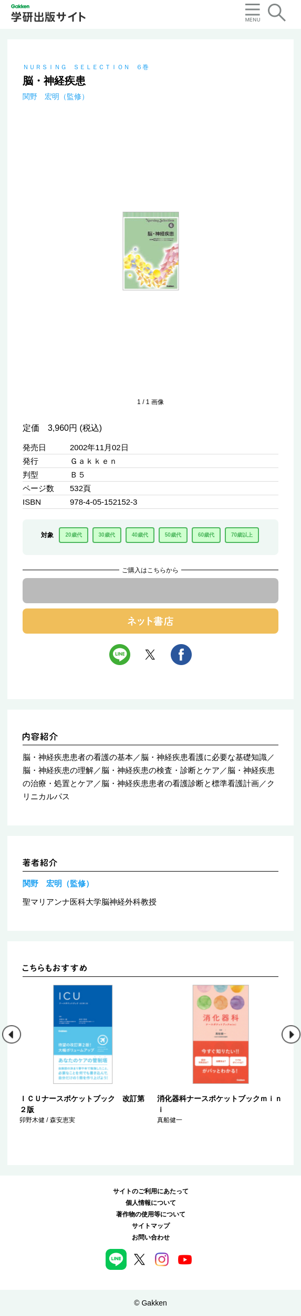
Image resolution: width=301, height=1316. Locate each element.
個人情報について (151, 1202)
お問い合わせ (151, 1237)
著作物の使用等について (150, 1214)
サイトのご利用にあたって (151, 1191)
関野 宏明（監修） (56, 96)
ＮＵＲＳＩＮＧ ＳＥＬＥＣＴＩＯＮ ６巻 (86, 67)
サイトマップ (151, 1226)
